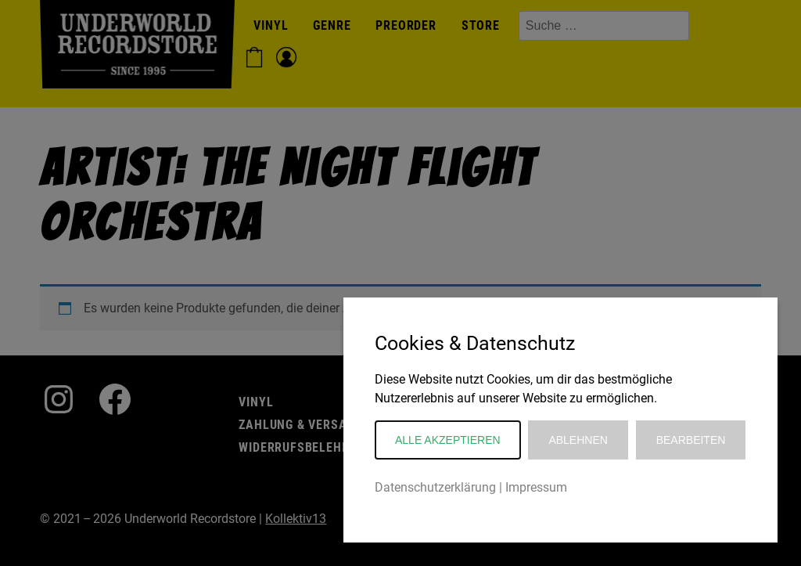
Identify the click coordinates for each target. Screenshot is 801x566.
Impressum (536, 487)
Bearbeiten (691, 440)
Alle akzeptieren (448, 440)
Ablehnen (577, 440)
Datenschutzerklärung (435, 487)
